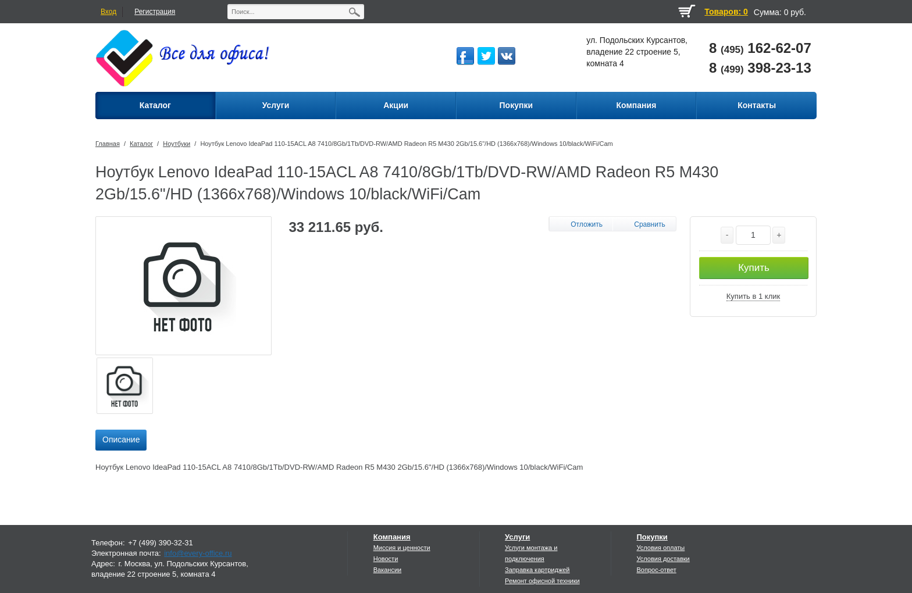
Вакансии (387, 569)
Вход (108, 12)
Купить (754, 267)
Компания (392, 537)
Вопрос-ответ (656, 569)
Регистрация (154, 12)
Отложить (587, 224)
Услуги (517, 537)
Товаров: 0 (725, 11)
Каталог (141, 143)
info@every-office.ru (197, 553)
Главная (107, 143)
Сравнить (649, 224)
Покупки (651, 537)
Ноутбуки (176, 143)
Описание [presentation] (121, 439)
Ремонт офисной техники (542, 580)
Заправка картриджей (537, 569)
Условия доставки (662, 558)
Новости (385, 558)
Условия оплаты (660, 547)
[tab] (121, 440)
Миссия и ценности (401, 547)
